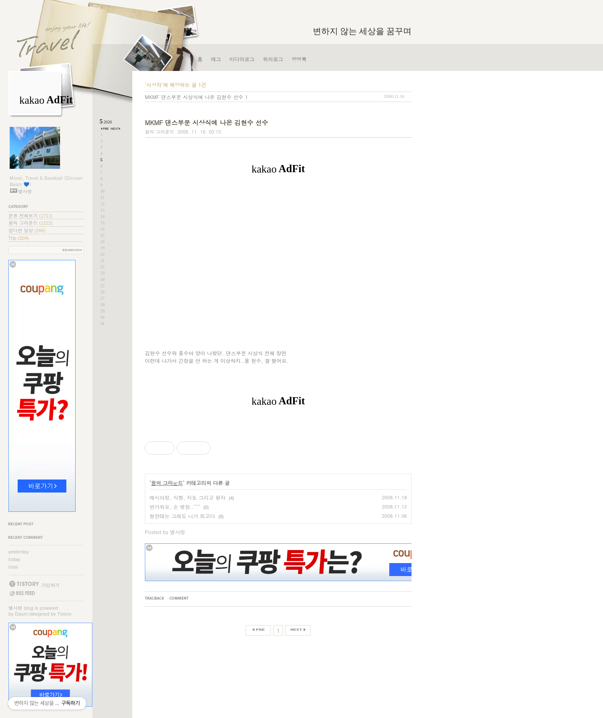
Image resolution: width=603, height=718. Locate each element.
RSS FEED (22, 593)
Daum (21, 614)
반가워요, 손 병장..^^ (174, 506)
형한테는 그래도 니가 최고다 (182, 515)
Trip (18, 238)
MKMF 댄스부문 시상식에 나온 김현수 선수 (194, 96)
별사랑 (15, 608)
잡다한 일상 (26, 230)
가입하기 (50, 584)
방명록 (299, 59)
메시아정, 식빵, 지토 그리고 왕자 (187, 497)
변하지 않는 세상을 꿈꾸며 (362, 31)
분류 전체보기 (30, 215)
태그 (216, 59)
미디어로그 (241, 59)
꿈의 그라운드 (30, 223)
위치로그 (273, 59)
